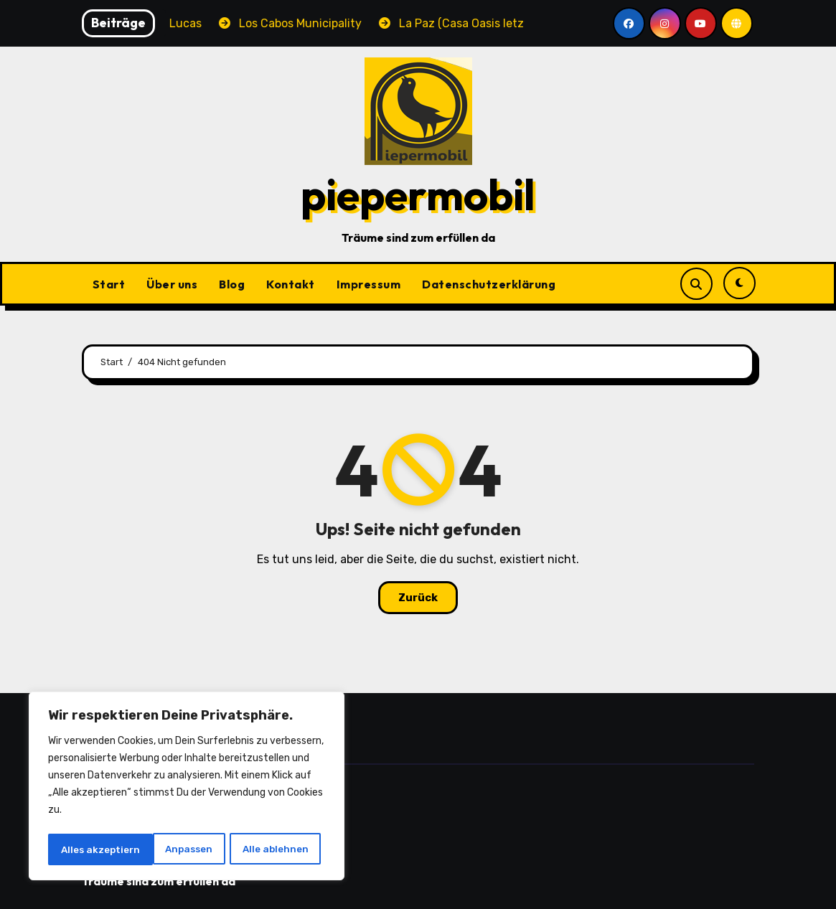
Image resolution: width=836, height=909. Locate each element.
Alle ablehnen (171, 849)
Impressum (369, 284)
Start (109, 284)
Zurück (418, 597)
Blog (232, 284)
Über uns (171, 284)
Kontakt (290, 284)
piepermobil (418, 194)
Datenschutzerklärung (488, 284)
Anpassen (84, 849)
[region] (186, 787)
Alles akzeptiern (273, 849)
